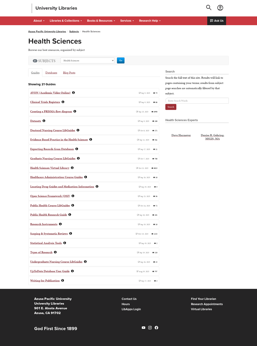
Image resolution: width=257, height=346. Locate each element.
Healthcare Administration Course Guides (56, 177)
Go (120, 60)
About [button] (39, 21)
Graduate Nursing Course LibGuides (52, 158)
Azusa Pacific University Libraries (47, 31)
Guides (35, 72)
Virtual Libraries (201, 309)
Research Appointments (207, 304)
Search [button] (171, 107)
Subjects (74, 31)
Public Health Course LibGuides (50, 205)
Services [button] (127, 21)
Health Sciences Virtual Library (49, 168)
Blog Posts (69, 72)
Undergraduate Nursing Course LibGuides (56, 262)
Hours (126, 304)
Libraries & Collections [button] (66, 21)
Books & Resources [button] (101, 21)
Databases (51, 72)
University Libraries (56, 8)
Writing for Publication (45, 280)
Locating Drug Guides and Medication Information (62, 186)
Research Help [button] (150, 21)
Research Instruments (43, 224)
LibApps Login (131, 309)
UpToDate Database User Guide (49, 271)
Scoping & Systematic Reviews (49, 233)
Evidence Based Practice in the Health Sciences (59, 139)
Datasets (35, 121)
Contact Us (129, 299)
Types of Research (41, 252)
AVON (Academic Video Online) (50, 93)
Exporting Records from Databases (52, 149)
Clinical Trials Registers (45, 102)
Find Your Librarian (203, 299)
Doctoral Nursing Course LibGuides (52, 130)
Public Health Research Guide (48, 214)
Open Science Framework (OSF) (50, 196)
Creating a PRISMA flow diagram (51, 111)
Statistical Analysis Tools (46, 243)
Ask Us (216, 21)
